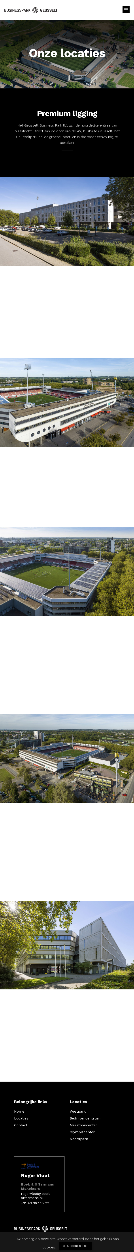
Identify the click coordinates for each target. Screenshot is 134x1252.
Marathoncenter (83, 1125)
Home (19, 1111)
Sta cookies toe (75, 1246)
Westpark (78, 1111)
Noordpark (79, 1139)
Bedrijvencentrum (85, 1118)
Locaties (21, 1118)
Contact (20, 1125)
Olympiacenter (82, 1132)
